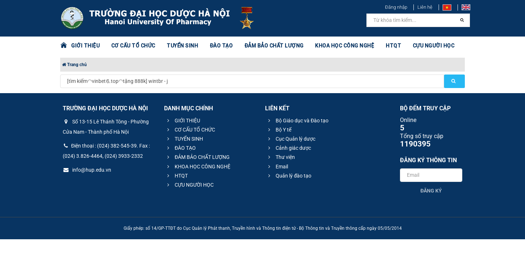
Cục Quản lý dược (290, 139)
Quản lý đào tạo (288, 176)
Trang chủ (74, 64)
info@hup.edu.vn (87, 170)
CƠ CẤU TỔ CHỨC (133, 45)
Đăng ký (431, 191)
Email (277, 166)
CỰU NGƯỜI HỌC (434, 45)
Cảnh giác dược (288, 148)
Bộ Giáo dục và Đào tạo (297, 120)
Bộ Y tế (278, 130)
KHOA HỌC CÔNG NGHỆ (344, 45)
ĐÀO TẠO (221, 45)
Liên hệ (424, 7)
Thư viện (280, 157)
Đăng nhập (396, 7)
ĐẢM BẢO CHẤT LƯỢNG (274, 45)
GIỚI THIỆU (85, 45)
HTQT (393, 45)
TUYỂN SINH (182, 45)
